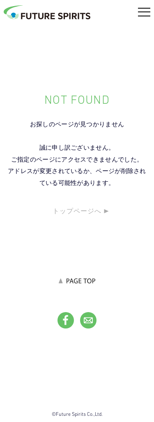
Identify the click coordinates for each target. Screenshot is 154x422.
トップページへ (77, 210)
